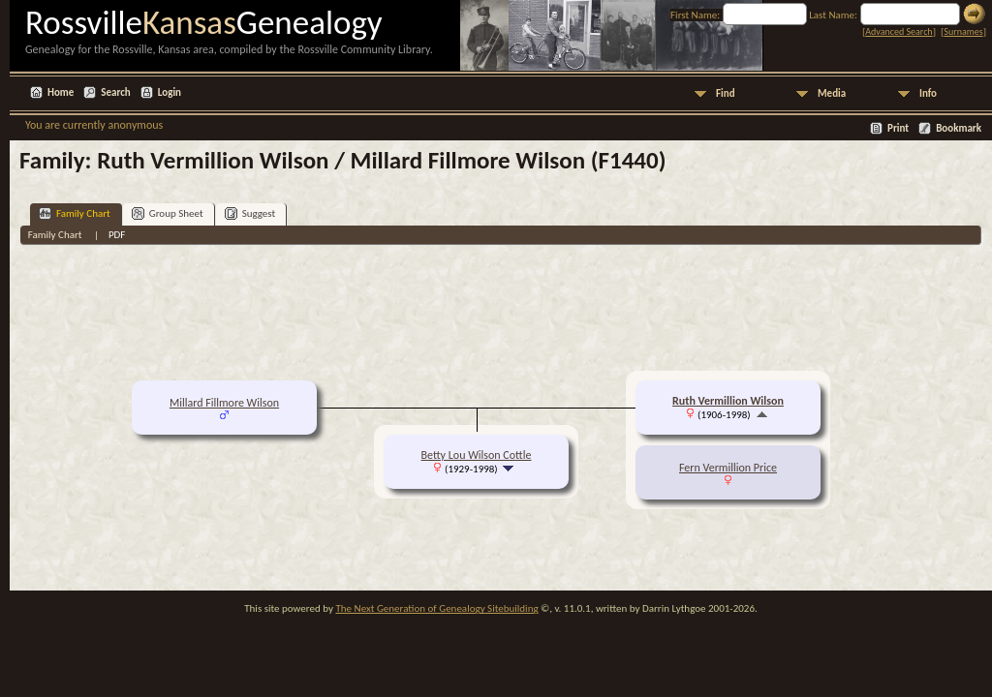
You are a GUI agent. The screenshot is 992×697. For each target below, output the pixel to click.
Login (169, 92)
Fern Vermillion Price (728, 467)
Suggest (250, 213)
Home (60, 92)
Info (928, 93)
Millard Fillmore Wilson (224, 402)
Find (725, 93)
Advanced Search (898, 31)
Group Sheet (167, 213)
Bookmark (958, 128)
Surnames (963, 31)
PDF (117, 234)
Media (832, 93)
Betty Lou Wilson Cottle (476, 455)
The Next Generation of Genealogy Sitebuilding (436, 608)
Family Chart (74, 213)
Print (898, 128)
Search (115, 92)
